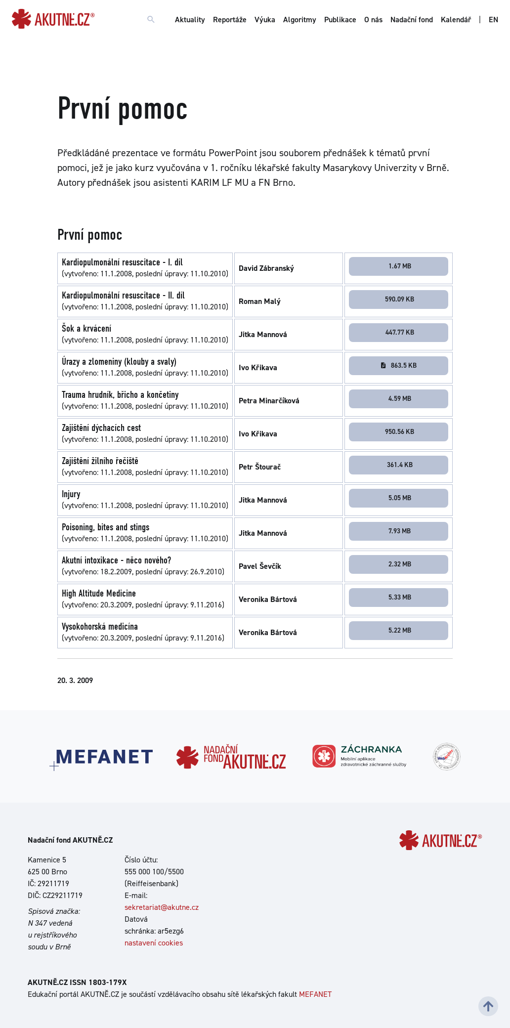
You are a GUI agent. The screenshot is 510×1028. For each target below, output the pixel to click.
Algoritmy (299, 19)
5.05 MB (399, 497)
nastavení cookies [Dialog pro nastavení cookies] (154, 943)
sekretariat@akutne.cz (162, 907)
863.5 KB (398, 365)
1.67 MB (399, 265)
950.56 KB (399, 431)
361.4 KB (400, 464)
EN (493, 19)
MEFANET (315, 994)
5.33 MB (399, 597)
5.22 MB (399, 630)
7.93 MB (399, 530)
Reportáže (230, 19)
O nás (373, 19)
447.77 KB (399, 332)
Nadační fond (411, 19)
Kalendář (456, 19)
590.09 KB (399, 299)
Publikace (340, 19)
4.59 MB (399, 398)
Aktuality (190, 19)
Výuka (265, 19)
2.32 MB (399, 563)
